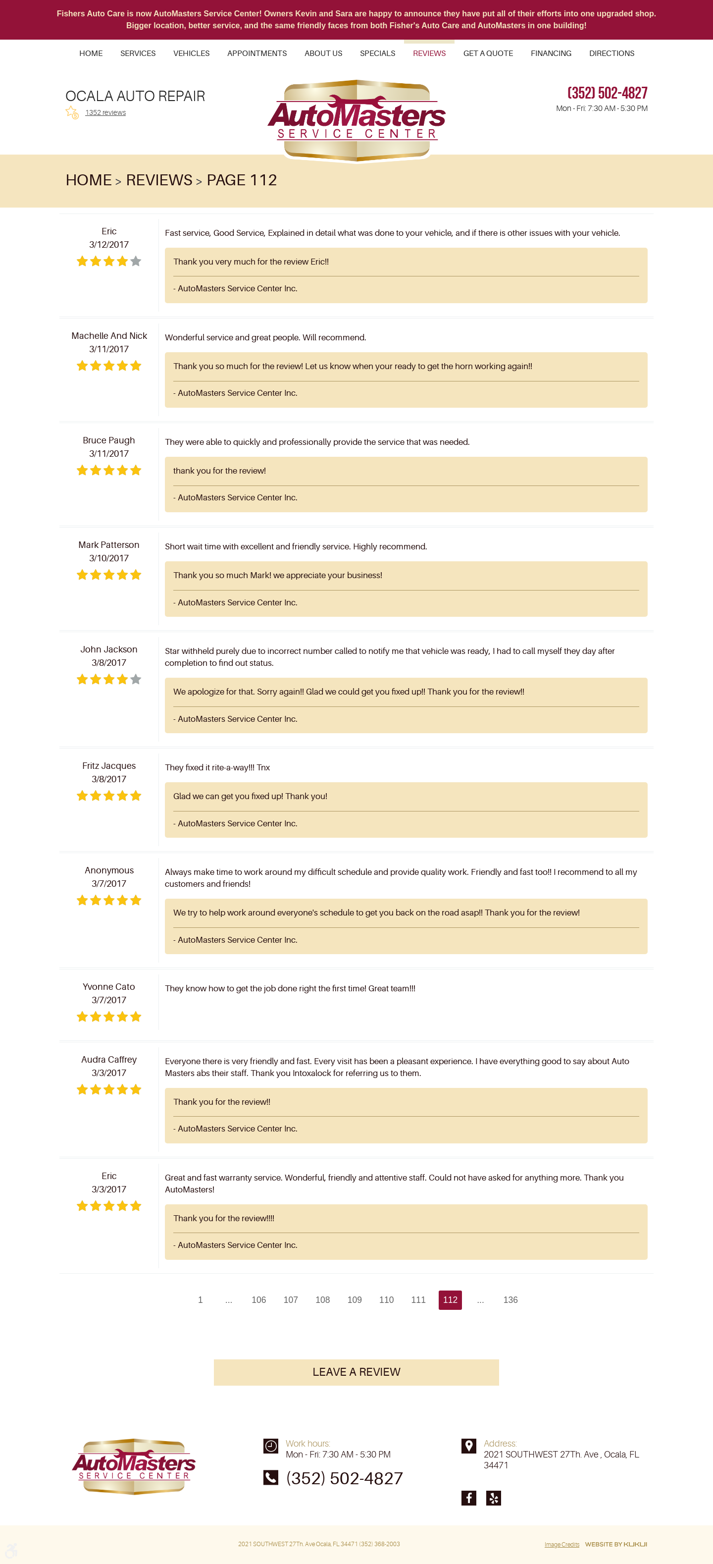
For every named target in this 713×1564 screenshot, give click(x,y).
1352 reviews (105, 112)
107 (291, 1300)
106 (259, 1300)
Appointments (257, 53)
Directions (611, 53)
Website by (616, 1545)
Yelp (493, 1498)
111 (418, 1300)
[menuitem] (90, 53)
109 (355, 1300)
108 (322, 1300)
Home (90, 53)
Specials (377, 53)
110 (386, 1300)
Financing (551, 53)
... (228, 1300)
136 (511, 1300)
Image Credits (562, 1544)
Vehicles (191, 53)
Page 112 (241, 180)
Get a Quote (488, 53)
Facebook (468, 1498)
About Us (323, 53)
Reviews (429, 53)
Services (137, 53)
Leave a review (356, 1373)
